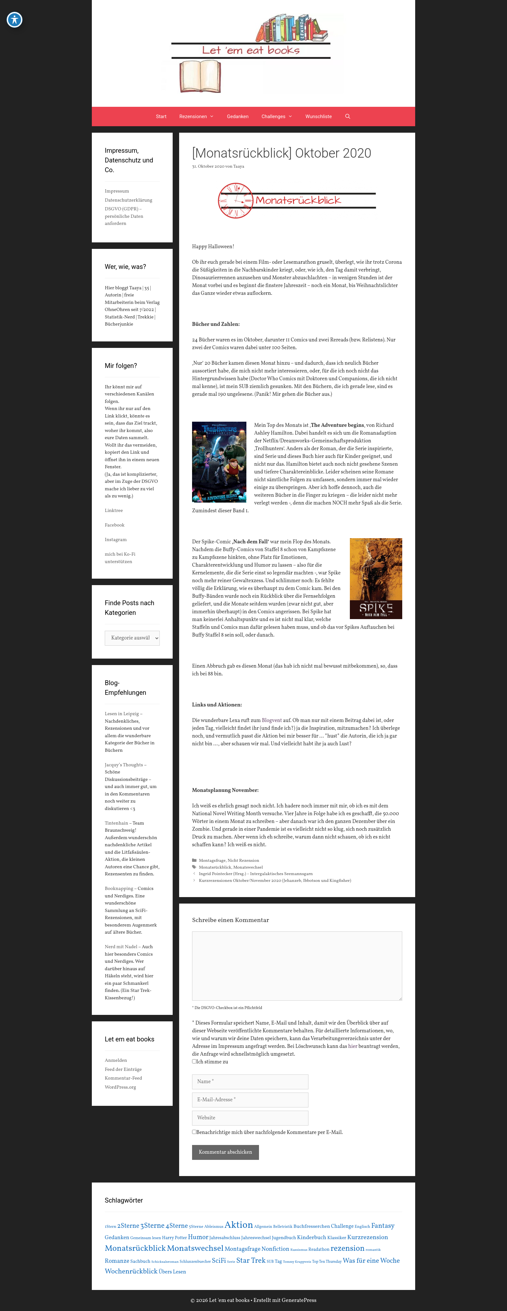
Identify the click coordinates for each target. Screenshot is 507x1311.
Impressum (117, 191)
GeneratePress (299, 1300)
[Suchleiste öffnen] (347, 116)
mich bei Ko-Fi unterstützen (120, 558)
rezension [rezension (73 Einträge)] (347, 1248)
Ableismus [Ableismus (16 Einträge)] (213, 1227)
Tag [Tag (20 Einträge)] (278, 1261)
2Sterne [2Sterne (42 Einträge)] (128, 1226)
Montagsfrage (212, 861)
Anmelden (116, 1060)
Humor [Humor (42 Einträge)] (198, 1237)
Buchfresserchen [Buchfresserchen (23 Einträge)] (312, 1226)
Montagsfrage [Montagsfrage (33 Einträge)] (243, 1249)
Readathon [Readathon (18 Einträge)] (318, 1250)
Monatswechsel (248, 867)
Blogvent (271, 720)
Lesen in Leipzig (122, 714)
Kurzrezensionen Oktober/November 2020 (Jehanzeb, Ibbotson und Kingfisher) (275, 881)
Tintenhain (116, 823)
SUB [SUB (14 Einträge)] (270, 1261)
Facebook (114, 525)
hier (353, 1046)
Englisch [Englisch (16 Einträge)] (362, 1227)
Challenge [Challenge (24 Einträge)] (342, 1226)
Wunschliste (319, 116)
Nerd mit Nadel (121, 947)
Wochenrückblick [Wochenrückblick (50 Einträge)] (131, 1271)
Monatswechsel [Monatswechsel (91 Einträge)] (195, 1248)
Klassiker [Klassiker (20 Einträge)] (336, 1238)
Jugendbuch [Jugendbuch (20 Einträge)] (284, 1238)
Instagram (116, 540)
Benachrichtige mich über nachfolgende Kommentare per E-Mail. (267, 1132)
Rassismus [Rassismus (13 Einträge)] (298, 1249)
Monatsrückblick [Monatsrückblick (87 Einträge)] (135, 1248)
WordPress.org (120, 1087)
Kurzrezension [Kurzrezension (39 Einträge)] (367, 1237)
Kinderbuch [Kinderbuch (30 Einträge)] (312, 1238)
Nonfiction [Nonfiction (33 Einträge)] (275, 1249)
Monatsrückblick (215, 867)
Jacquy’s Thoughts (124, 765)
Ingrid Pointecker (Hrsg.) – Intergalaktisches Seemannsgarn (256, 874)
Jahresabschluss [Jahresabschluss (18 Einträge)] (225, 1238)
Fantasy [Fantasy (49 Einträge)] (383, 1226)
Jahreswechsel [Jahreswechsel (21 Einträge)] (256, 1238)
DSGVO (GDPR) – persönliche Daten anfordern (124, 216)
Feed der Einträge (123, 1069)
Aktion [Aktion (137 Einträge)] (238, 1225)
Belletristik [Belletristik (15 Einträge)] (283, 1226)
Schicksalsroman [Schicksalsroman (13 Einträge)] (164, 1261)
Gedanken (238, 116)
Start (161, 116)
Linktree (114, 510)
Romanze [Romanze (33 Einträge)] (117, 1261)
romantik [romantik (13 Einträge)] (373, 1249)
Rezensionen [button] (200, 116)
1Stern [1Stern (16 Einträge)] (110, 1227)
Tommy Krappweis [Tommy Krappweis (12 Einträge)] (297, 1262)
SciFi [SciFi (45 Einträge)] (219, 1261)
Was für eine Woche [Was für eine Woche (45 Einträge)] (371, 1261)
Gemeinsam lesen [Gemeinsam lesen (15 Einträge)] (145, 1238)
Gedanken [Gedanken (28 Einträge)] (117, 1237)
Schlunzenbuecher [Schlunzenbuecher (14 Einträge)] (195, 1261)
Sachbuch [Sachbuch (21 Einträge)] (140, 1261)
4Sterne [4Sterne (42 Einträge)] (177, 1226)
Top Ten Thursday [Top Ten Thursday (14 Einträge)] (327, 1261)
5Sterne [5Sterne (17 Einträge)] (196, 1227)
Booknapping (119, 888)
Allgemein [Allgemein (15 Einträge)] (263, 1226)
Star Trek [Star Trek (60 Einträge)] (250, 1261)
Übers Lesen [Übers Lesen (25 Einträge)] (172, 1272)
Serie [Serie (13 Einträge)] (231, 1261)
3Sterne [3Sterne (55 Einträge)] (152, 1226)
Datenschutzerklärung (128, 200)
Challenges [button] (280, 116)
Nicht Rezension (243, 861)
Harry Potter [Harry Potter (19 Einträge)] (174, 1238)
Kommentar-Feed (123, 1078)
